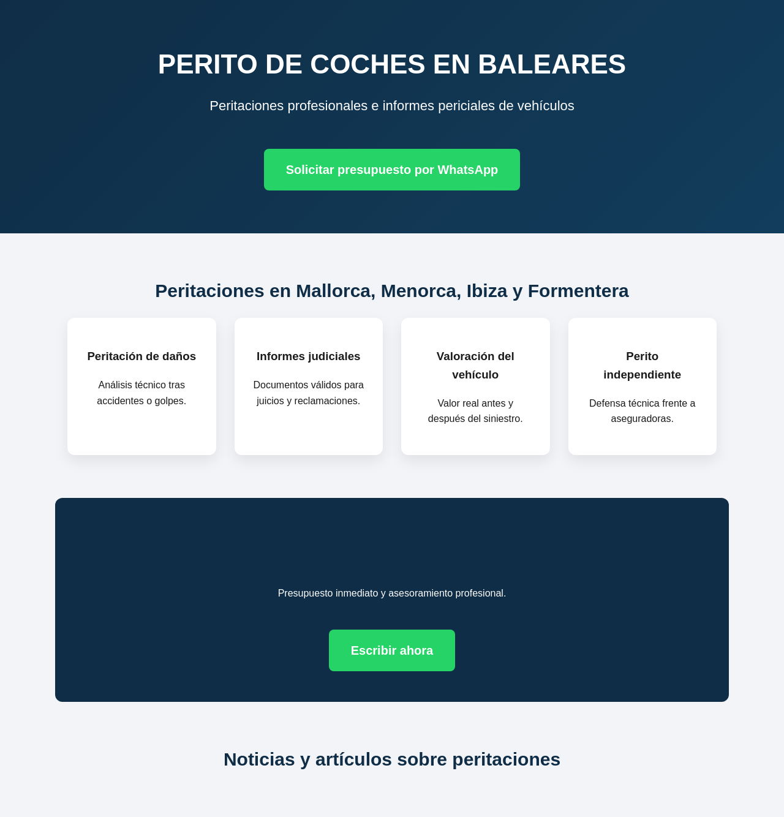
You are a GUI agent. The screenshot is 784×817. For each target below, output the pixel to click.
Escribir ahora (392, 650)
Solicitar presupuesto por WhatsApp (392, 169)
